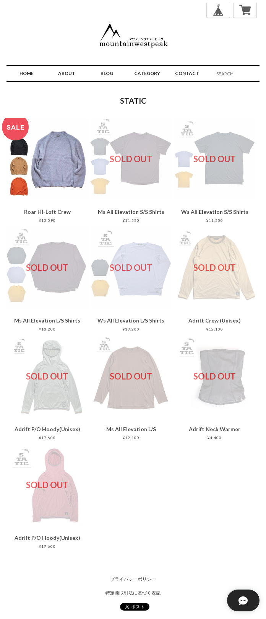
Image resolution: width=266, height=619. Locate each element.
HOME (26, 73)
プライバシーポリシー (133, 579)
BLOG (107, 73)
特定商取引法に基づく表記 (133, 593)
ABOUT (66, 73)
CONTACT (187, 73)
